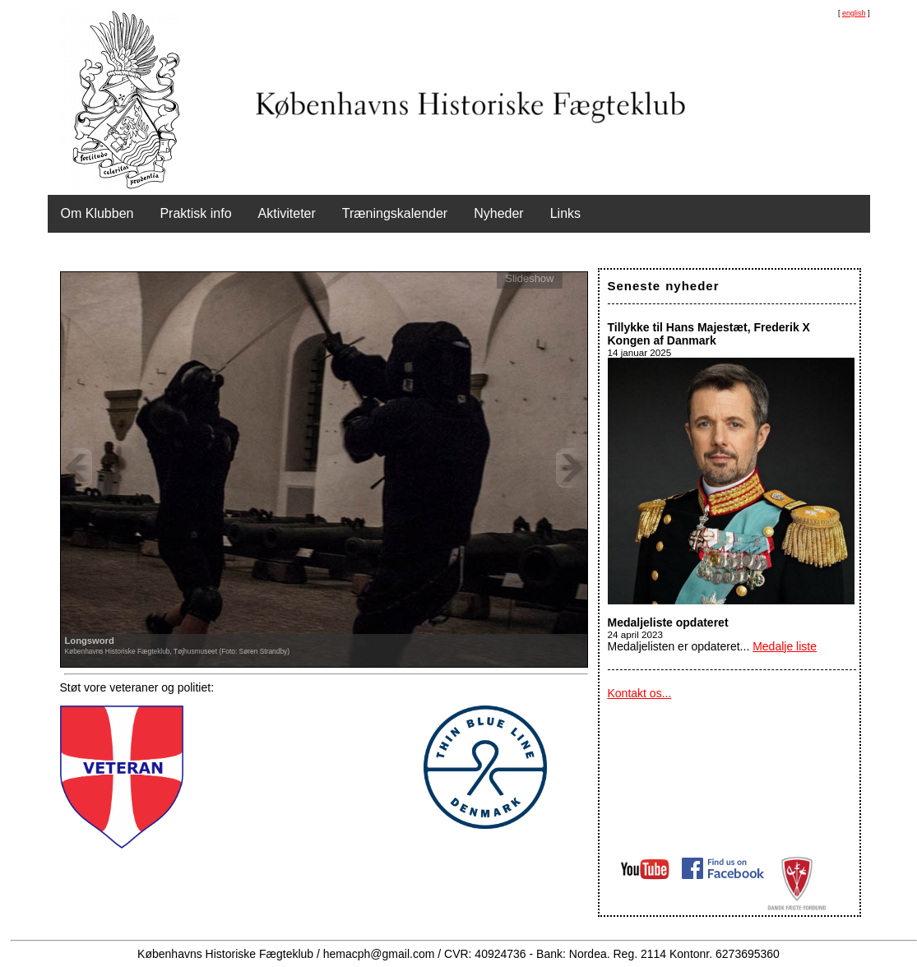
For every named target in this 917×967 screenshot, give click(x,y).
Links (565, 213)
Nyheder (498, 213)
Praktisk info (195, 213)
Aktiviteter (287, 213)
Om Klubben (97, 213)
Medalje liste (785, 646)
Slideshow (529, 278)
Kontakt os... (640, 693)
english (854, 13)
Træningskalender (394, 213)
